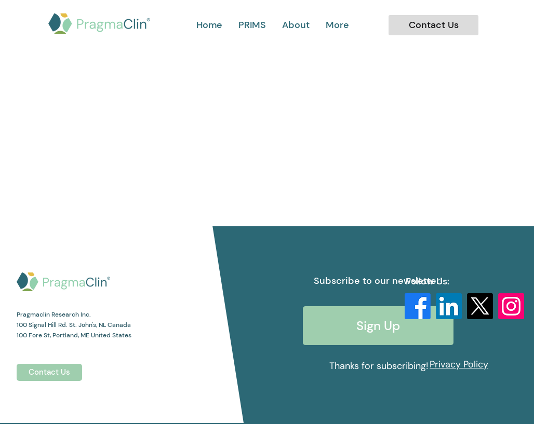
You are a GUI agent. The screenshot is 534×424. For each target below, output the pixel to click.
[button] (337, 25)
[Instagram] (511, 306)
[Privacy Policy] (459, 364)
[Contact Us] (433, 25)
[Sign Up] (378, 325)
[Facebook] (418, 306)
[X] (480, 306)
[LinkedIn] (449, 306)
